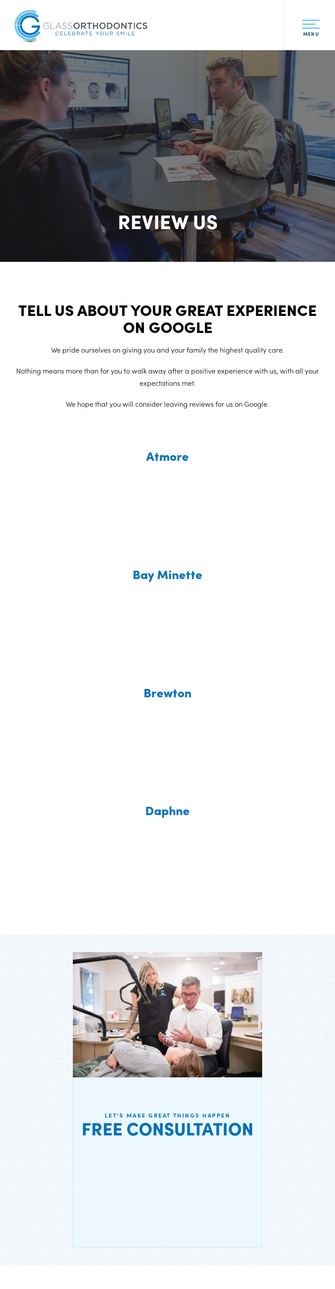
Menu (310, 30)
